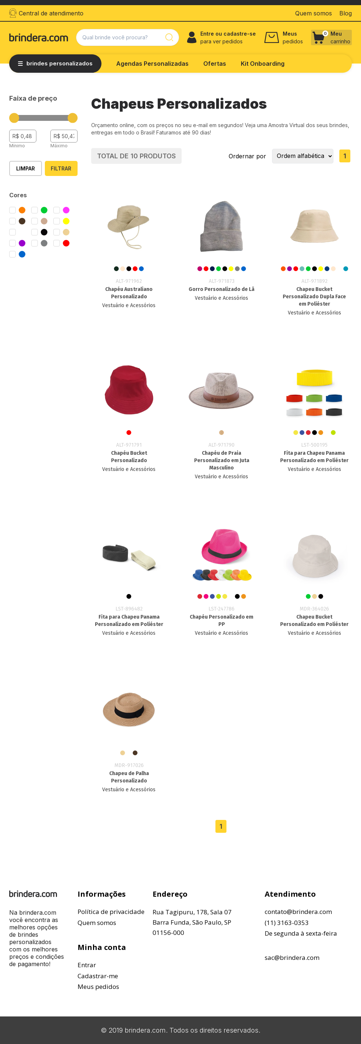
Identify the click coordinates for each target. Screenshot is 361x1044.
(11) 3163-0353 (287, 922)
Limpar (25, 168)
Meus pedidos (98, 986)
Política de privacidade (111, 911)
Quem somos (97, 922)
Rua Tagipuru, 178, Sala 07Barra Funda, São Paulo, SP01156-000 (192, 922)
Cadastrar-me (98, 976)
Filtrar (61, 168)
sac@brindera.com (292, 957)
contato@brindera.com (298, 911)
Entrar (87, 965)
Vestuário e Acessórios (129, 305)
